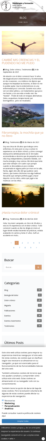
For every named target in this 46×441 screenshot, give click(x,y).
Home (20, 22)
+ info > (11, 438)
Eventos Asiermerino (12, 321)
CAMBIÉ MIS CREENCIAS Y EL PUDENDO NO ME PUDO (21, 61)
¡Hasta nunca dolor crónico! (20, 212)
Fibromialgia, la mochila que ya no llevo (22, 134)
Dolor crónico (9, 300)
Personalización (12, 406)
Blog (6, 290)
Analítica (9, 408)
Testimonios (9, 326)
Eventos (7, 316)
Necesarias (10, 400)
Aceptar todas (23, 421)
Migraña (7, 305)
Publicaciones (9, 310)
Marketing (10, 403)
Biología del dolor (11, 295)
